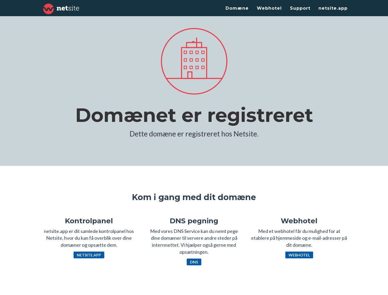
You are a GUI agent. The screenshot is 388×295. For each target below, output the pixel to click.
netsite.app (333, 8)
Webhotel (269, 8)
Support (300, 8)
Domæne (237, 8)
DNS (194, 262)
